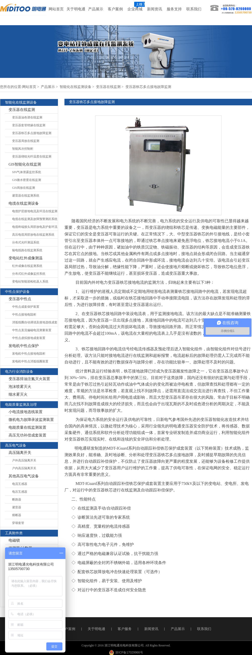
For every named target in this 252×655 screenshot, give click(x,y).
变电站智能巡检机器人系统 (30, 281)
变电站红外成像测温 (26, 258)
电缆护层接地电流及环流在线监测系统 (34, 212)
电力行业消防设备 (19, 371)
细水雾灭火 (18, 394)
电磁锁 (14, 540)
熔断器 (16, 515)
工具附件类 (14, 533)
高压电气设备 (15, 445)
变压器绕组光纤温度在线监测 (31, 156)
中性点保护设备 (17, 292)
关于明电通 (96, 629)
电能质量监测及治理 (21, 405)
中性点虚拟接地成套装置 (28, 338)
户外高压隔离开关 (24, 460)
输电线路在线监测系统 (27, 250)
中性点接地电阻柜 (24, 314)
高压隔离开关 (20, 453)
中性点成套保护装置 (25, 306)
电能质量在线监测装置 (27, 427)
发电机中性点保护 (24, 346)
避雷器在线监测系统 (25, 195)
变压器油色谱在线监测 (27, 117)
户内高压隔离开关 (24, 468)
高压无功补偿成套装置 (27, 435)
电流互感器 (19, 484)
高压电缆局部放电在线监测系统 (33, 234)
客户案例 (68, 629)
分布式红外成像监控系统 (28, 273)
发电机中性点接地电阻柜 (28, 353)
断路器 (16, 499)
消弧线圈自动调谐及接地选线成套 (34, 322)
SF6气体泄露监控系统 (26, 172)
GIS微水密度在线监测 (26, 180)
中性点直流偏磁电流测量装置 (31, 330)
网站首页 (29, 87)
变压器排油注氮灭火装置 (29, 379)
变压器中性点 (20, 299)
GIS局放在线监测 (23, 188)
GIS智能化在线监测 (25, 164)
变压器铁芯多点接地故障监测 (148, 87)
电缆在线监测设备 (24, 203)
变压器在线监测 (108, 87)
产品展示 (48, 87)
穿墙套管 (18, 523)
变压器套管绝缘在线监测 (28, 125)
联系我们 (204, 629)
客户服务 (125, 629)
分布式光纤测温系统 (25, 242)
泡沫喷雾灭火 (20, 387)
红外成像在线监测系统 (27, 266)
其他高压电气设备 (24, 476)
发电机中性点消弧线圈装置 (30, 361)
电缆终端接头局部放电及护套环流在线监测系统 (34, 228)
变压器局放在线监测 (25, 141)
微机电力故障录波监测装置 (31, 420)
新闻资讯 (151, 629)
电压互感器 (19, 491)
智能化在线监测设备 (75, 87)
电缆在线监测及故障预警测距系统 (34, 219)
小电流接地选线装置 (26, 412)
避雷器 (16, 507)
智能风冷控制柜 (22, 148)
